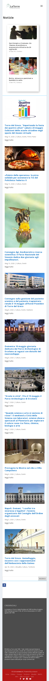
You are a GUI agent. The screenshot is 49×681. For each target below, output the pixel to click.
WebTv (40, 674)
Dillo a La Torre (24, 677)
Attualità (18, 567)
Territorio (31, 567)
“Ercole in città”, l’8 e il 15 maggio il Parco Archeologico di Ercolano (23, 397)
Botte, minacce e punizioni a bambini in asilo (21, 79)
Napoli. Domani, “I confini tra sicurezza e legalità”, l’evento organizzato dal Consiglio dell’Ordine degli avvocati (24, 512)
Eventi (24, 137)
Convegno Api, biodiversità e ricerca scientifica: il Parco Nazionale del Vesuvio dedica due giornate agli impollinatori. (23, 256)
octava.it (19, 672)
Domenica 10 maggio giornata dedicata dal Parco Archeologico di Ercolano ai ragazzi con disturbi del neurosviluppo (23, 350)
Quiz (32, 677)
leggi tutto (9, 140)
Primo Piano (31, 137)
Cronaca (19, 51)
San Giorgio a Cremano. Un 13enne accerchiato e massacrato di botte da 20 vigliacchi (20, 46)
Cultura (18, 137)
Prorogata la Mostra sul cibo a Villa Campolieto (23, 469)
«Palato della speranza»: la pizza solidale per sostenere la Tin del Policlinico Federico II (22, 178)
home (7, 674)
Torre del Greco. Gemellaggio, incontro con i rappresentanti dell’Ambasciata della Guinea (20, 561)
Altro (16, 677)
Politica (13, 674)
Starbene (29, 310)
